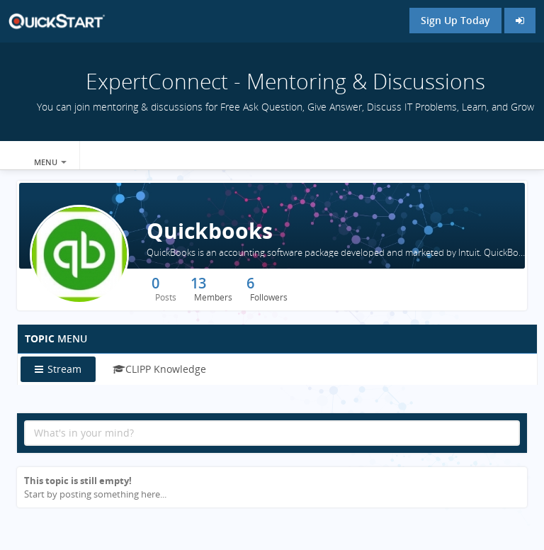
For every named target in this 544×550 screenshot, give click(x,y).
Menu (50, 162)
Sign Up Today (455, 20)
